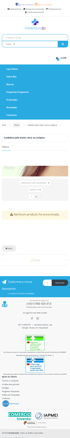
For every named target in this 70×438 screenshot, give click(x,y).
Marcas (10, 84)
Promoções (11, 99)
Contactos (11, 115)
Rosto (16, 125)
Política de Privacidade (11, 395)
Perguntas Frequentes (17, 92)
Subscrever (59, 283)
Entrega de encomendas (33, 9)
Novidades (11, 107)
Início (4, 125)
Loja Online (12, 69)
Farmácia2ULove (53, 9)
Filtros (5, 147)
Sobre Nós (11, 76)
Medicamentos (14, 9)
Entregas (5, 388)
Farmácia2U (13, 433)
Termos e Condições (10, 381)
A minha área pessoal (34, 12)
